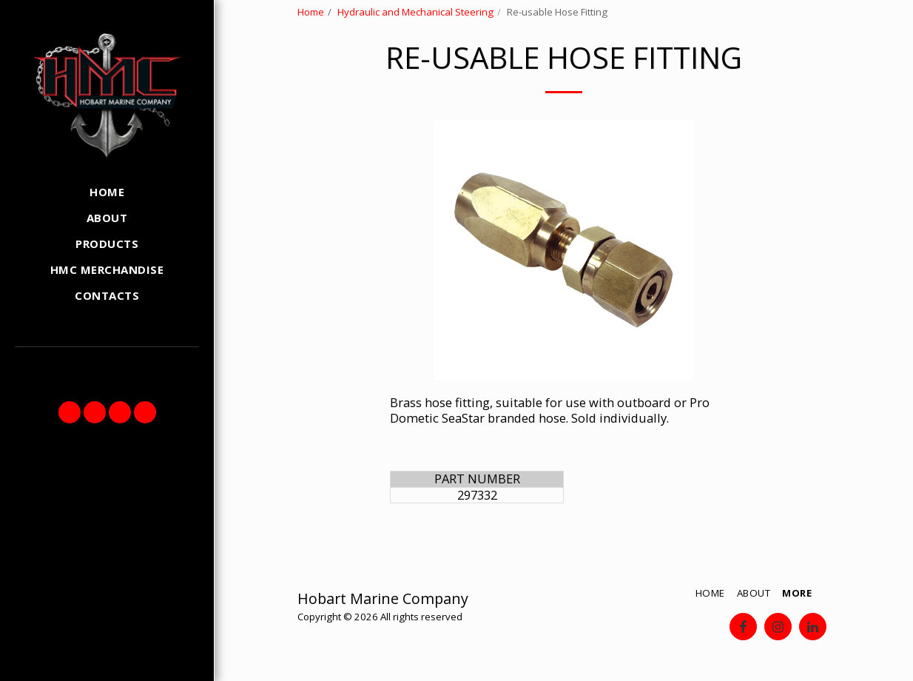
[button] (69, 412)
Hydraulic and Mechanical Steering (415, 12)
